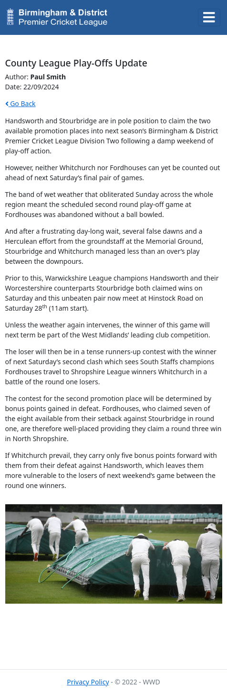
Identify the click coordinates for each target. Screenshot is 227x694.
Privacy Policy (88, 681)
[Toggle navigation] (209, 17)
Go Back (20, 103)
